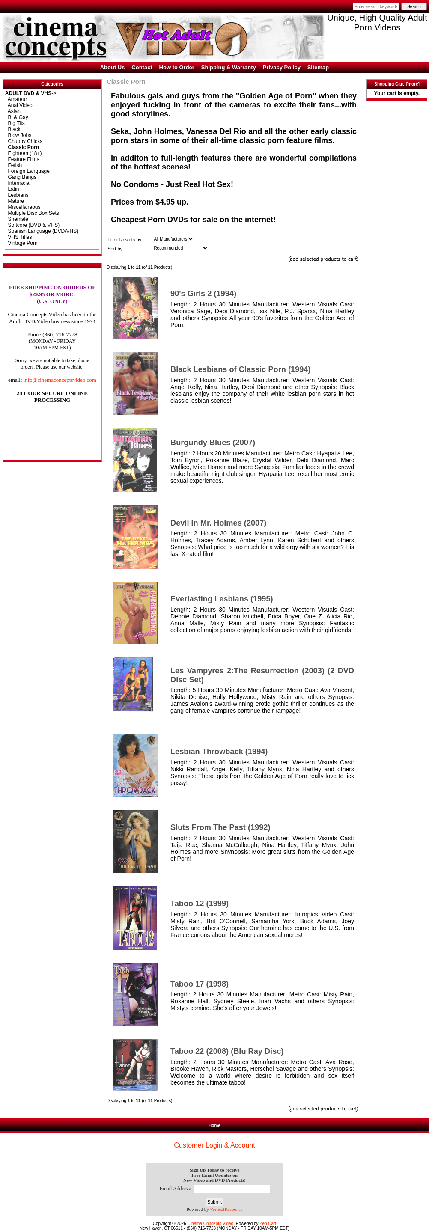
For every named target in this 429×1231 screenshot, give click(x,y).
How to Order (176, 67)
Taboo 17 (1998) (199, 984)
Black (13, 129)
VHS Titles (18, 237)
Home (214, 1125)
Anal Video (19, 105)
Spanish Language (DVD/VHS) (41, 231)
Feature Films (22, 159)
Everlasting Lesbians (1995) (221, 599)
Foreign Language (27, 171)
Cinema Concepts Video (211, 1223)
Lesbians (17, 195)
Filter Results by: (125, 239)
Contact (141, 67)
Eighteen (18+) (23, 153)
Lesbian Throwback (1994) (219, 751)
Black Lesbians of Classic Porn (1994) (240, 369)
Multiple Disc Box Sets (32, 213)
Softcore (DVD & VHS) (32, 225)
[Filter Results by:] (173, 239)
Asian (13, 111)
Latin (12, 189)
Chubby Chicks (23, 141)
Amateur (16, 99)
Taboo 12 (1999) (199, 903)
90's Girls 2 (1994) (203, 293)
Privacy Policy (282, 67)
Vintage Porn (21, 243)
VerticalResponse (226, 1209)
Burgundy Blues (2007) (212, 442)
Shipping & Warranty (228, 67)
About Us (112, 67)
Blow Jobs (18, 135)
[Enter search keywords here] (376, 6)
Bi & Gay (16, 117)
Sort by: (115, 248)
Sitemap (318, 67)
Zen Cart (267, 1223)
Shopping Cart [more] (397, 84)
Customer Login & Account (214, 1145)
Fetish (13, 165)
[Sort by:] (180, 248)
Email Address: (175, 1189)
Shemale (16, 219)
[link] (52, 442)
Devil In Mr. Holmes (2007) (218, 523)
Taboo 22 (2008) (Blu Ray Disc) (226, 1051)
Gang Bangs (20, 177)
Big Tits (15, 123)
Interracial (17, 183)
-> (30, 93)
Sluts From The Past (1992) (220, 827)
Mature (14, 201)
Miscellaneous (23, 207)
